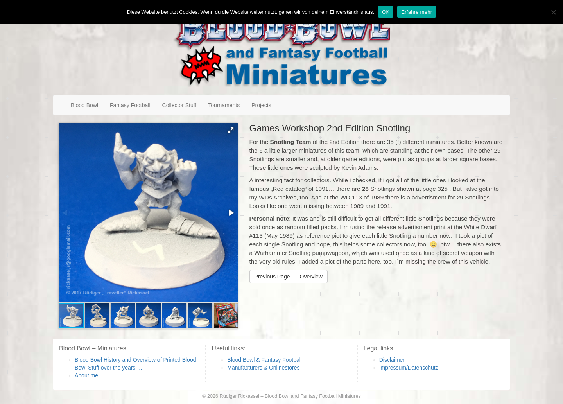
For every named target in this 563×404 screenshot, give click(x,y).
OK (385, 12)
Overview (311, 276)
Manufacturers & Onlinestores (263, 367)
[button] (230, 130)
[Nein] (553, 12)
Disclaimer (392, 360)
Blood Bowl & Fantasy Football (264, 360)
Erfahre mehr (416, 12)
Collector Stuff (179, 105)
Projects (261, 105)
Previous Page (272, 276)
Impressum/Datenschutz (408, 367)
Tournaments (224, 105)
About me (86, 375)
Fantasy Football (130, 105)
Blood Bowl (84, 105)
